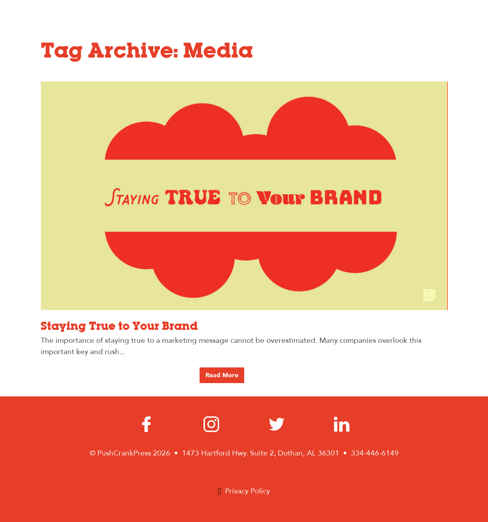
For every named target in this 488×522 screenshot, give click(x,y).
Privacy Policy (247, 491)
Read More (221, 375)
